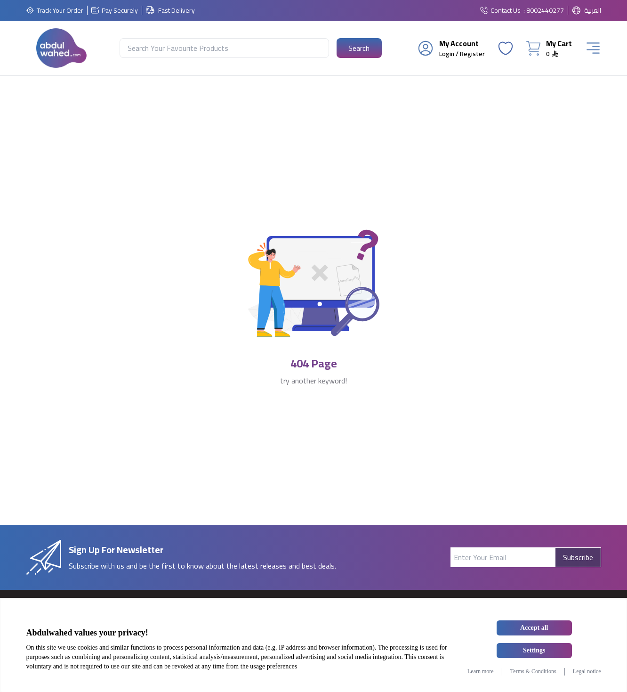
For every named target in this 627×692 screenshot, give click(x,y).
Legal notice (587, 671)
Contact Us (505, 10)
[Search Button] (359, 48)
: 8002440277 (543, 10)
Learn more (480, 671)
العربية (592, 10)
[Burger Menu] (593, 48)
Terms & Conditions (533, 671)
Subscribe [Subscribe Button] (578, 557)
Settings (534, 650)
